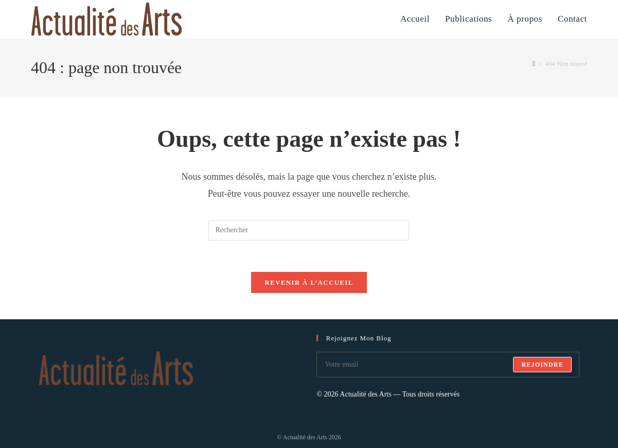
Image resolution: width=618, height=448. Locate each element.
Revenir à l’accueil (308, 282)
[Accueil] (534, 63)
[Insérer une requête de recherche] (308, 230)
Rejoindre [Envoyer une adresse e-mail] (542, 364)
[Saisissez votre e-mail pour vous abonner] (447, 364)
